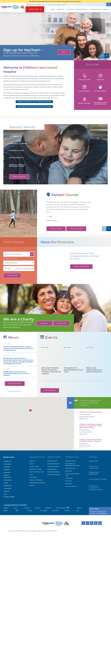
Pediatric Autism (70, 461)
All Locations (41, 4)
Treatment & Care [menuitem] (95, 9)
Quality (31, 463)
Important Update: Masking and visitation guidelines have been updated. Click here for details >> (56, 1)
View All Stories (56, 228)
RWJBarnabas (51, 4)
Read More (51, 220)
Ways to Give (61, 323)
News (31, 474)
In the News (33, 477)
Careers (63, 4)
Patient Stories (9, 496)
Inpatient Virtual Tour (36, 471)
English (6, 508)
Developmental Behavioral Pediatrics (72, 464)
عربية (15, 508)
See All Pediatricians (81, 266)
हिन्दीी (67, 508)
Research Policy (52, 531)
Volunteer (7, 488)
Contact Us (8, 461)
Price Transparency (53, 471)
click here (103, 513)
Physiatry (68, 481)
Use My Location (23, 268)
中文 (17, 510)
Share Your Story (76, 228)
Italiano (79, 508)
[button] (108, 4)
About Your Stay (52, 461)
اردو (78, 510)
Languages (7, 480)
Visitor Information (53, 474)
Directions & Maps (53, 466)
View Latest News (14, 383)
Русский (55, 510)
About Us (32, 461)
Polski (30, 510)
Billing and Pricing (53, 463)
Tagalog (27, 508)
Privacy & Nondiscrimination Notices (19, 531)
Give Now (44, 323)
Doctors (7, 466)
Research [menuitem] (106, 9)
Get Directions (31, 4)
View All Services (19, 176)
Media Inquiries (13, 391)
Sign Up (64, 52)
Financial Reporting (35, 480)
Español (67, 510)
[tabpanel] (18, 213)
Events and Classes (35, 469)
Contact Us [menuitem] (60, 9)
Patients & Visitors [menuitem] (82, 9)
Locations (7, 464)
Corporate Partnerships (37, 482)
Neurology (68, 471)
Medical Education (7, 476)
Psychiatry (68, 483)
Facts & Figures (34, 466)
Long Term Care (70, 468)
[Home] (13, 7)
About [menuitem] (53, 9)
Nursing (7, 491)
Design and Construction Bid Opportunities (96, 487)
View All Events (49, 390)
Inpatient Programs (24, 101)
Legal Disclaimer (42, 531)
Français (37, 508)
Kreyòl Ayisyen (61, 508)
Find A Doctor (12, 275)
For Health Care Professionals (94, 473)
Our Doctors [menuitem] (70, 9)
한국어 (5, 510)
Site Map (32, 485)
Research (7, 472)
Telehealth (8, 485)
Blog (5, 494)
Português (43, 510)
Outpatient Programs (43, 101)
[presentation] (78, 212)
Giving (58, 4)
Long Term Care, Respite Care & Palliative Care (34, 106)
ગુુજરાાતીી (48, 508)
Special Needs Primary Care (72, 474)
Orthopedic (69, 478)
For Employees (93, 461)
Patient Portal (52, 469)
